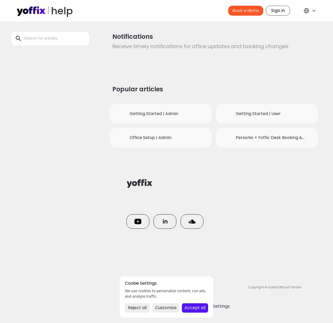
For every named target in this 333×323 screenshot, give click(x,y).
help (62, 11)
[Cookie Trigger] (214, 306)
